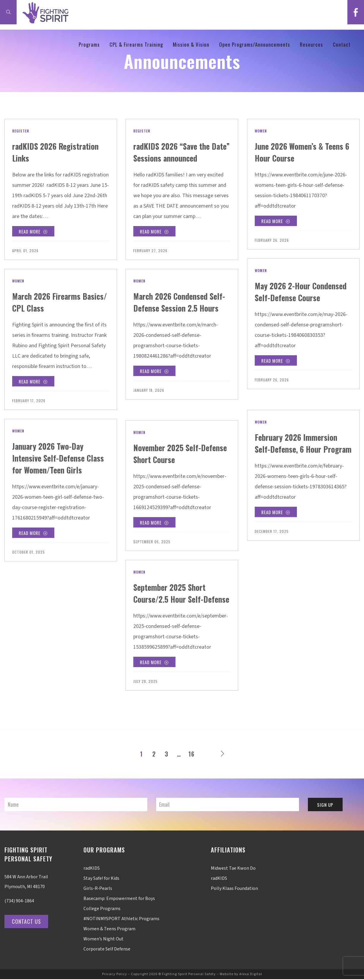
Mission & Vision (191, 44)
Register (20, 130)
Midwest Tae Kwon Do (233, 868)
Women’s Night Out (103, 939)
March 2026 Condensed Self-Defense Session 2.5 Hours (178, 307)
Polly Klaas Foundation (234, 888)
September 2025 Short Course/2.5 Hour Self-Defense (174, 598)
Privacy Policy (114, 974)
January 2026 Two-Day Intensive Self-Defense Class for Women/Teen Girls (53, 463)
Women (261, 130)
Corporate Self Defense (106, 949)
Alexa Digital (250, 974)
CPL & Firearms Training (136, 44)
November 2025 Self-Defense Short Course (172, 453)
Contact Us (27, 921)
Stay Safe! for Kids (101, 878)
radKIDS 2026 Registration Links (45, 151)
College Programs (102, 908)
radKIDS (91, 868)
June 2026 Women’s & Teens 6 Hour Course (294, 151)
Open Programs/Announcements (254, 44)
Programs (89, 44)
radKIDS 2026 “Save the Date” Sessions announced (181, 151)
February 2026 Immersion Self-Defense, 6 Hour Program (302, 448)
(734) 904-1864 (19, 901)
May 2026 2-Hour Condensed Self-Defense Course (299, 297)
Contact (342, 44)
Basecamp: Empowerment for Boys (119, 898)
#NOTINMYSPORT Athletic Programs (121, 918)
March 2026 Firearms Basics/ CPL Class (51, 301)
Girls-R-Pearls (97, 888)
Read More (34, 232)
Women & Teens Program (109, 929)
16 (191, 753)
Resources (311, 44)
